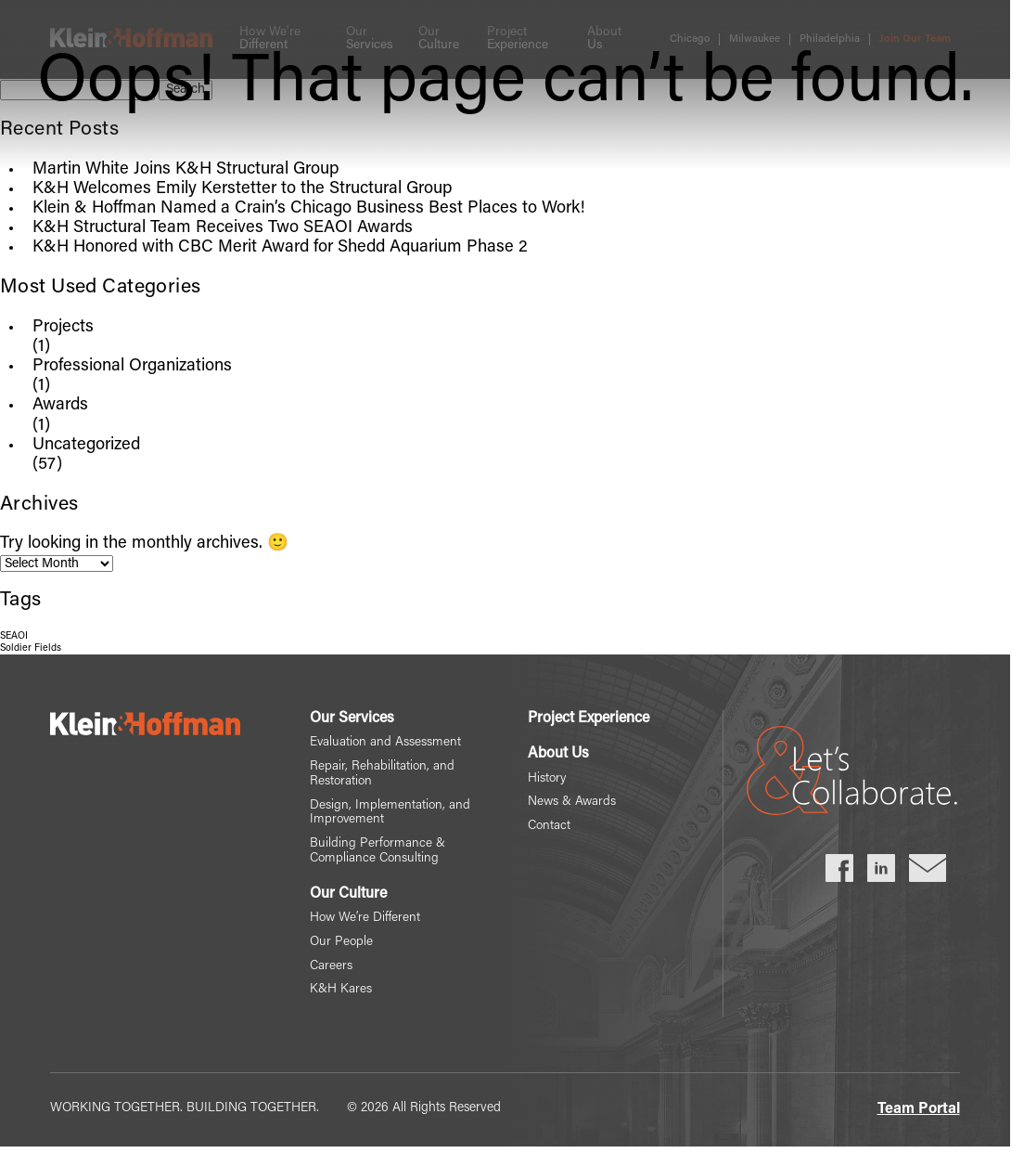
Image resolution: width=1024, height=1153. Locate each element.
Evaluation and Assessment (385, 743)
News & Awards (573, 803)
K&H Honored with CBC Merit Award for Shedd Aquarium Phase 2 (280, 248)
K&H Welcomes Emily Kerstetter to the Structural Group (242, 189)
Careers (330, 969)
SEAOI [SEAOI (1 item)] (14, 636)
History (548, 779)
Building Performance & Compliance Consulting (377, 854)
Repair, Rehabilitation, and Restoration (381, 775)
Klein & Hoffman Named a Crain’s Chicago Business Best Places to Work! (308, 209)
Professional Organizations (132, 366)
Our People (341, 945)
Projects (63, 327)
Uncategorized (86, 445)
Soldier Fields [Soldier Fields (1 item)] (30, 648)
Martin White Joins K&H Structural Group (185, 170)
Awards (60, 405)
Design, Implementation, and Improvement (389, 814)
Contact (549, 828)
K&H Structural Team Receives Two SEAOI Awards (222, 228)
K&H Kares (340, 994)
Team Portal (918, 1113)
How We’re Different (365, 920)
